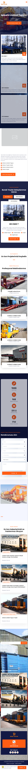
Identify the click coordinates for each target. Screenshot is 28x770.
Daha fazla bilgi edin (7, 174)
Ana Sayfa (3, 659)
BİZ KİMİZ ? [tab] (7, 196)
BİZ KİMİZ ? (4, 56)
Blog (2, 665)
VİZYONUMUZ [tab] (14, 201)
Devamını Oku (5, 560)
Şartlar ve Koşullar (10, 763)
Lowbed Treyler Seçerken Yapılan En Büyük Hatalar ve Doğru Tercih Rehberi (12, 556)
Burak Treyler (13, 238)
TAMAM (21, 767)
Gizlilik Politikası (18, 763)
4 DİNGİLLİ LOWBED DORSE (14, 340)
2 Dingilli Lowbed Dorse (14, 291)
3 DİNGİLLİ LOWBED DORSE (14, 316)
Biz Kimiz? (3, 661)
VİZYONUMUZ (4, 649)
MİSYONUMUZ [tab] (19, 196)
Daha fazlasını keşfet (13, 23)
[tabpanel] (14, 222)
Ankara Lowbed (6, 552)
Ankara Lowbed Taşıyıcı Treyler (9, 614)
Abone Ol (24, 643)
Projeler (3, 663)
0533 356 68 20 (14, 746)
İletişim (3, 667)
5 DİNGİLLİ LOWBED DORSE (14, 364)
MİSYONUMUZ (4, 651)
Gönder (13, 473)
